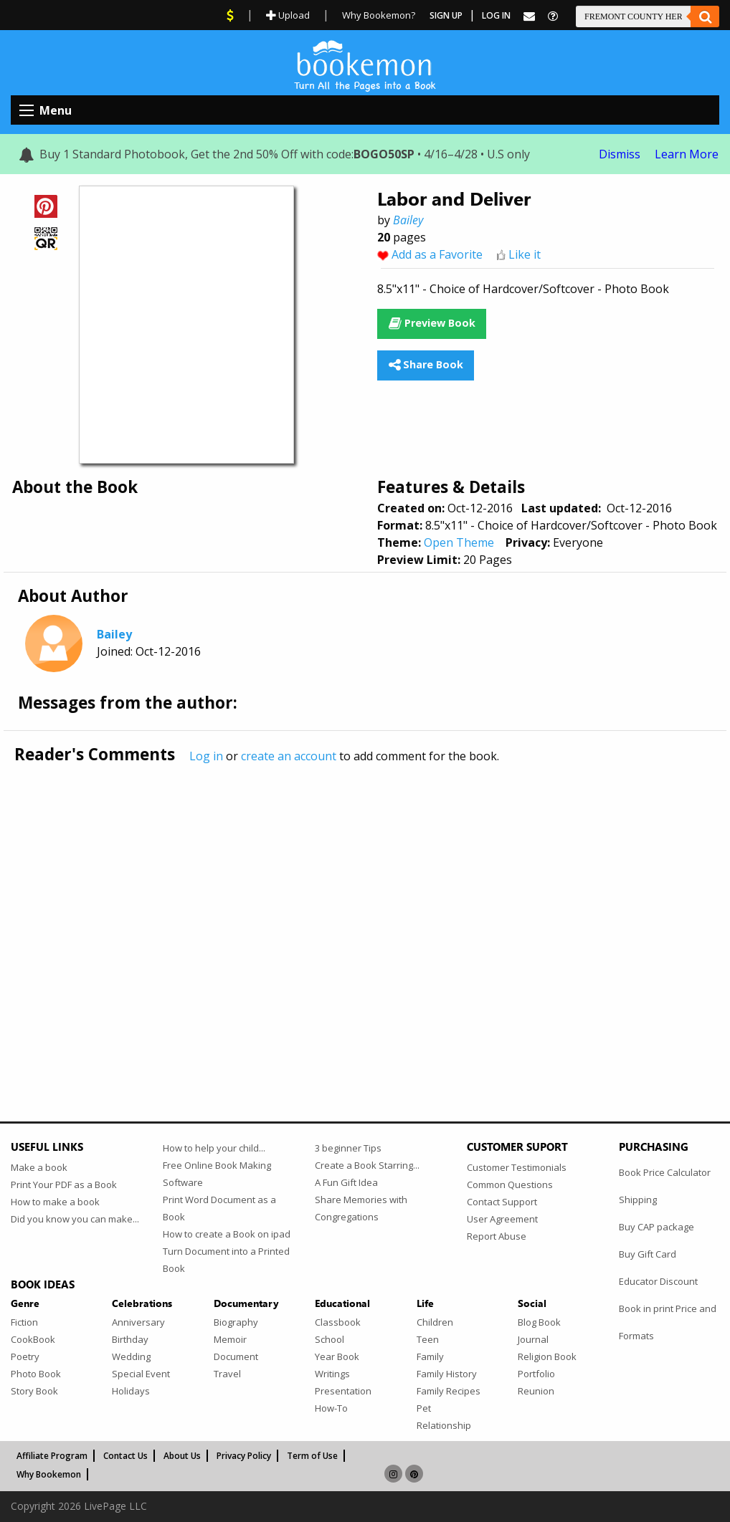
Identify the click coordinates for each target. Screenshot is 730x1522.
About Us (182, 1456)
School (329, 1339)
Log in (206, 756)
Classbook (338, 1322)
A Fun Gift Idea (346, 1182)
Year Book (337, 1356)
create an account (288, 756)
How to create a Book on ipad (226, 1233)
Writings (332, 1373)
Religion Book (547, 1356)
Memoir (230, 1339)
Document (236, 1356)
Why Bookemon (48, 1474)
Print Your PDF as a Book (64, 1184)
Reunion (536, 1390)
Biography (236, 1322)
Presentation (343, 1390)
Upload (288, 15)
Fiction (24, 1322)
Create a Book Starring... (367, 1165)
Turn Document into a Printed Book (226, 1260)
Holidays (131, 1390)
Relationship (444, 1425)
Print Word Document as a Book (219, 1208)
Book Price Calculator (665, 1172)
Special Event (141, 1373)
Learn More (687, 154)
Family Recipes (448, 1390)
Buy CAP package (656, 1226)
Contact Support (502, 1201)
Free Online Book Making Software (217, 1174)
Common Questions (510, 1184)
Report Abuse (496, 1236)
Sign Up (446, 15)
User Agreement (502, 1218)
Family (430, 1356)
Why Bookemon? (378, 15)
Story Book (34, 1390)
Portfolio (536, 1373)
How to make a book (55, 1201)
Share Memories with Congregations (361, 1208)
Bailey (408, 220)
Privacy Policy (244, 1456)
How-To (331, 1408)
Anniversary (138, 1322)
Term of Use (312, 1456)
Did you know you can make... (75, 1218)
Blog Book (539, 1322)
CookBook (33, 1339)
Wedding (131, 1356)
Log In (496, 15)
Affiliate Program (51, 1456)
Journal (533, 1339)
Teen (428, 1339)
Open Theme (459, 542)
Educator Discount (658, 1281)
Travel (227, 1373)
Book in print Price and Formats (667, 1322)
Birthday (130, 1339)
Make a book (39, 1167)
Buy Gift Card (647, 1254)
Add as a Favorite (437, 254)
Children (435, 1322)
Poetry (25, 1356)
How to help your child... (214, 1148)
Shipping (638, 1199)
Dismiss (619, 154)
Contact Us (125, 1456)
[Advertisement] (365, 912)
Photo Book (36, 1373)
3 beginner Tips (348, 1148)
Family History (447, 1373)
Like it (524, 254)
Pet (424, 1408)
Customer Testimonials (517, 1167)
